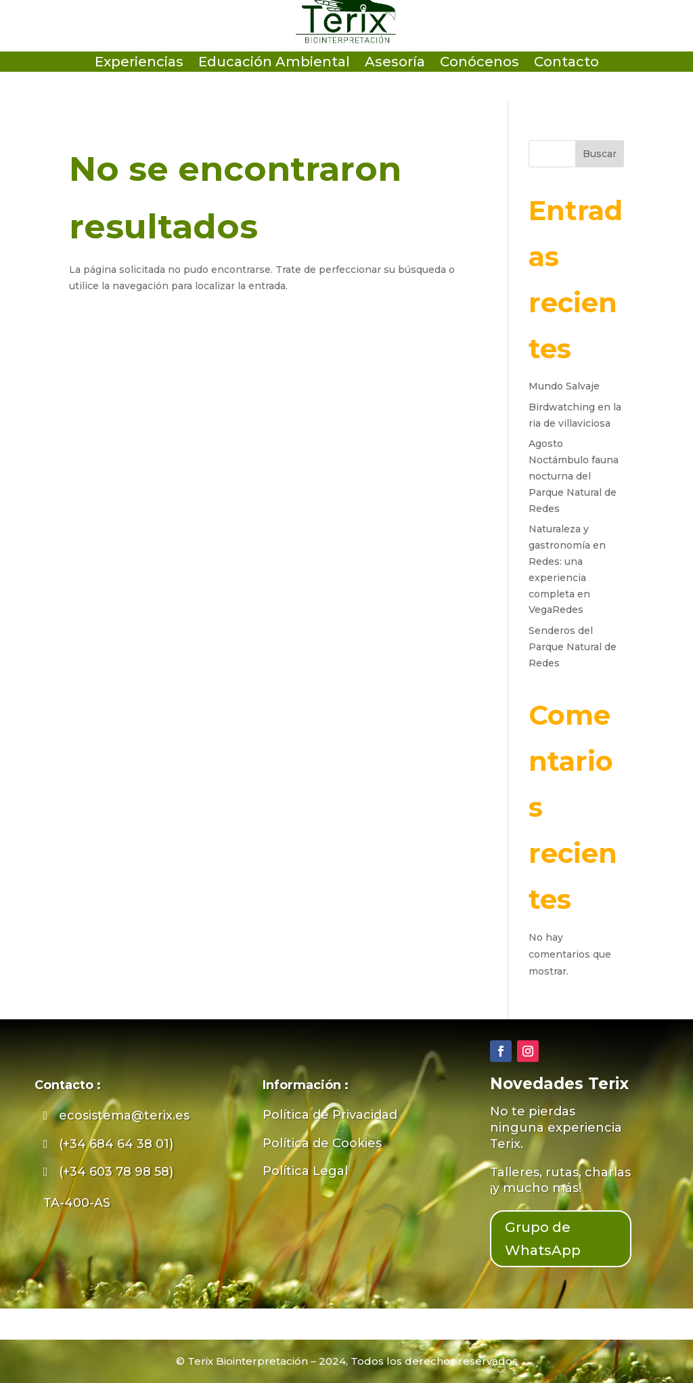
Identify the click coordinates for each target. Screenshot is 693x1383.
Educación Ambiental (274, 63)
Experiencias (139, 63)
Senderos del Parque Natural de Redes (573, 646)
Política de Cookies (322, 1143)
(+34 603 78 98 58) (116, 1171)
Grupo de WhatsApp (543, 1238)
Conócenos (479, 63)
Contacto (566, 63)
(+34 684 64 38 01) (116, 1143)
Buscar (600, 154)
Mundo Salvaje (564, 386)
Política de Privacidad (330, 1114)
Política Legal (305, 1171)
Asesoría (395, 63)
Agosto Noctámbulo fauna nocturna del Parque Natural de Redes (574, 476)
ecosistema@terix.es (124, 1115)
